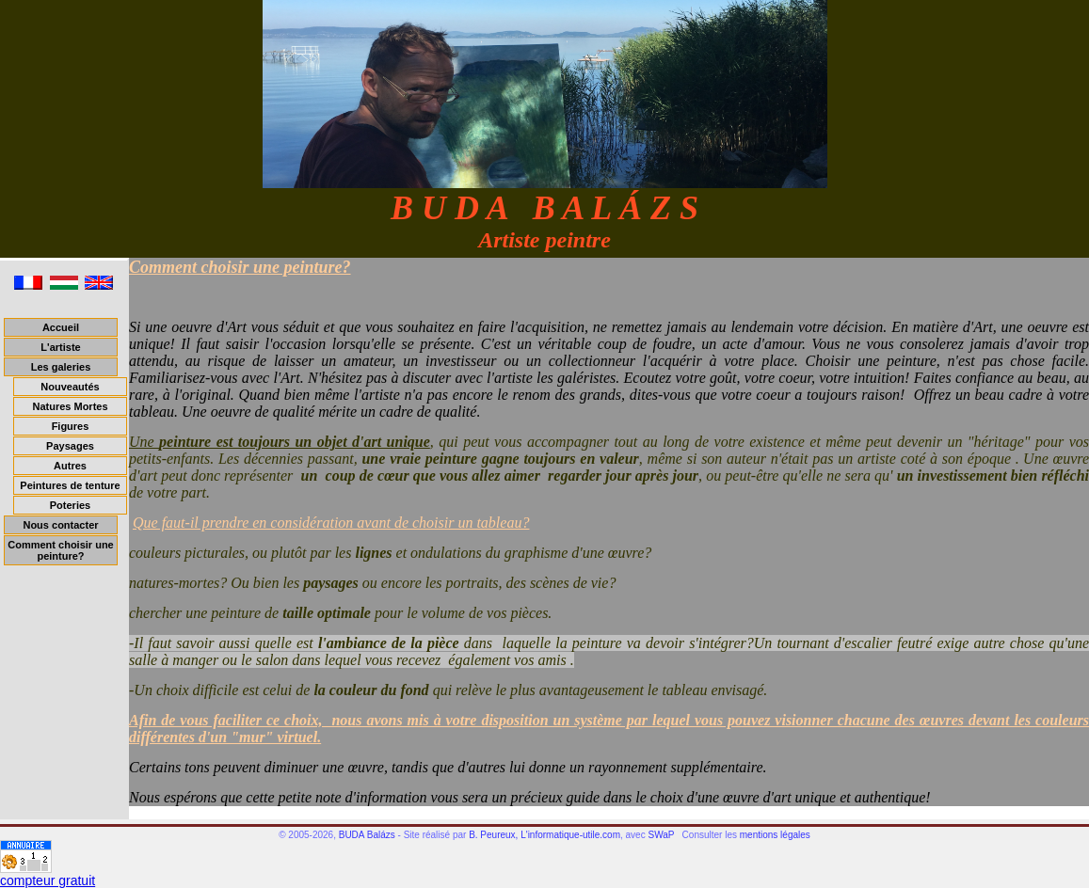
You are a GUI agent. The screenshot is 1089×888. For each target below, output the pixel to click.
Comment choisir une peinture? (60, 550)
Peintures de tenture (70, 485)
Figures (70, 426)
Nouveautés (69, 386)
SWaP (661, 835)
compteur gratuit (47, 880)
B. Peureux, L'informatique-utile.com (544, 835)
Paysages (70, 446)
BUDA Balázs (367, 835)
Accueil (60, 327)
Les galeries (61, 367)
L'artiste (60, 347)
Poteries (70, 505)
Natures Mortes (69, 406)
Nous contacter (60, 525)
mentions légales (775, 835)
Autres (70, 465)
